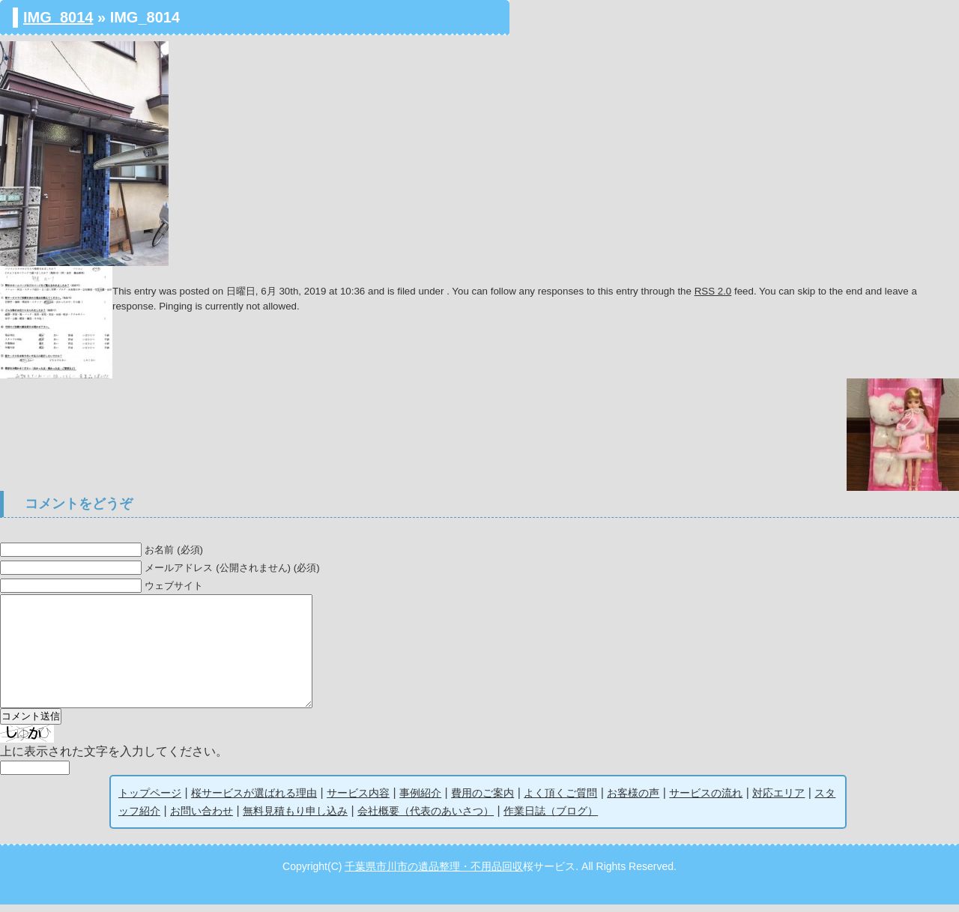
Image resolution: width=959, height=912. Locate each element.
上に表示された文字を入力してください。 (114, 758)
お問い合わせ (201, 818)
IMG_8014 (58, 17)
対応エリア (778, 800)
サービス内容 (358, 800)
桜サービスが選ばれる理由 (254, 800)
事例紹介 (420, 800)
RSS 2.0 (713, 291)
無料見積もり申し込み (295, 818)
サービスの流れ (705, 800)
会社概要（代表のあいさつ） (425, 818)
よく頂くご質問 (560, 800)
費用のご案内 (482, 800)
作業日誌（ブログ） (550, 818)
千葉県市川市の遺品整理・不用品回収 (434, 874)
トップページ (149, 800)
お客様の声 (633, 800)
